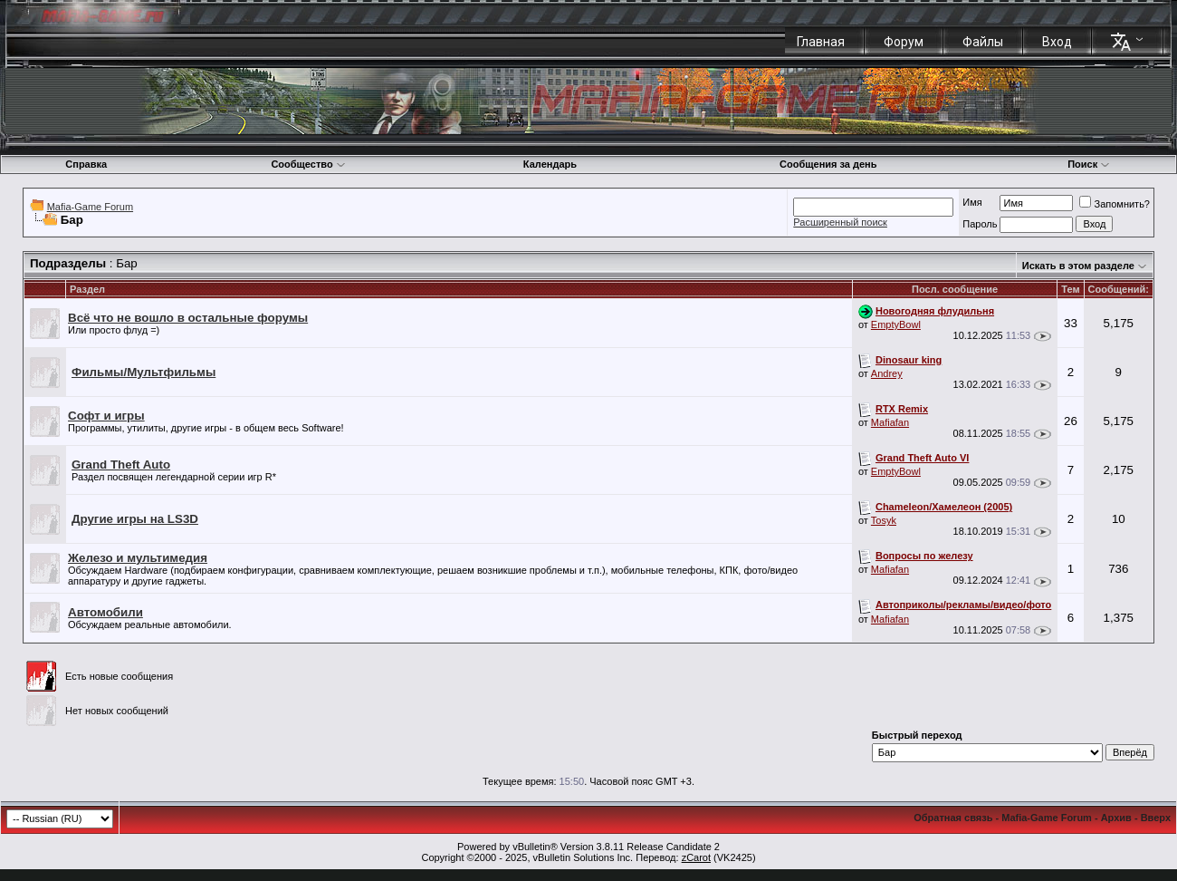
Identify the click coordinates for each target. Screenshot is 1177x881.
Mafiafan (890, 422)
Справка (86, 164)
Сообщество (308, 164)
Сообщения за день (828, 164)
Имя (971, 202)
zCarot (696, 857)
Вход (1057, 41)
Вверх (1156, 817)
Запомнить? (1114, 203)
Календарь (550, 164)
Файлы (982, 41)
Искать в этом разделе (1078, 265)
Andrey (887, 373)
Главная (821, 41)
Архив (1116, 817)
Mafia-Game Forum (90, 206)
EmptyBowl (896, 324)
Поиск (1088, 164)
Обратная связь (953, 817)
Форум (903, 41)
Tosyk (883, 520)
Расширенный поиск (840, 222)
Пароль (979, 223)
